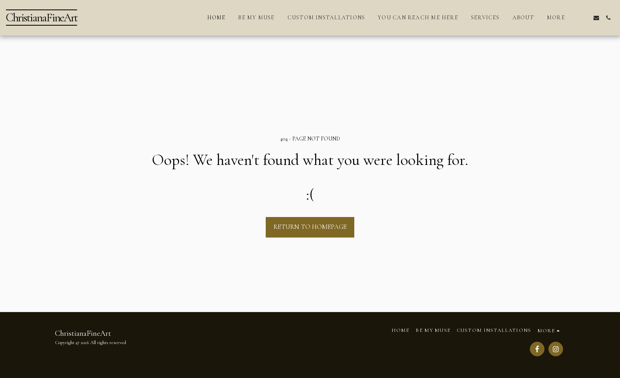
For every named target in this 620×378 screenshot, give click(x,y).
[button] (584, 18)
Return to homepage (310, 227)
